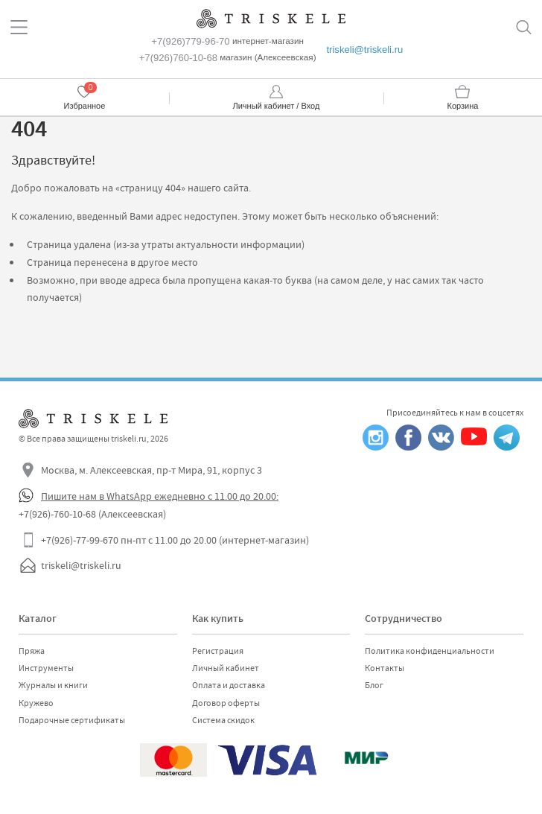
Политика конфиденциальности (429, 651)
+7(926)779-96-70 (190, 41)
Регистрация (217, 651)
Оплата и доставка (228, 685)
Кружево (36, 703)
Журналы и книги (53, 685)
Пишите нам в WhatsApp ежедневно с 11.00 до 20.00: (159, 496)
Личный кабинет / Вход (276, 105)
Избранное (85, 105)
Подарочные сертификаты (72, 720)
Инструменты (46, 668)
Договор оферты (226, 703)
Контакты (384, 668)
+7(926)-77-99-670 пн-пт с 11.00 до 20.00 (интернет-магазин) (175, 540)
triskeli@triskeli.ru (364, 49)
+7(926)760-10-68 (178, 57)
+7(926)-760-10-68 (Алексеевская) (92, 514)
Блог (374, 685)
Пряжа (32, 651)
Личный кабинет (225, 668)
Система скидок (223, 720)
